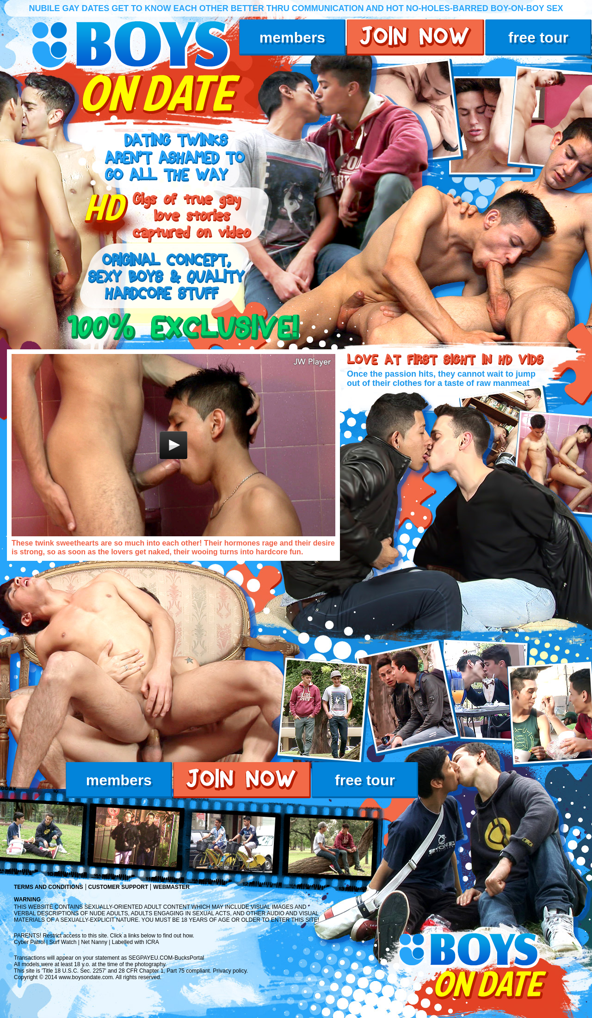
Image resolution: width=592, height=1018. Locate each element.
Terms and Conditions (48, 887)
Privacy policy (229, 971)
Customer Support (118, 887)
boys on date (137, 67)
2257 (99, 971)
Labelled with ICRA (135, 942)
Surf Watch (63, 942)
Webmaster (171, 887)
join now (415, 37)
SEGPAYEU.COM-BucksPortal (166, 958)
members (292, 37)
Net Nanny (94, 942)
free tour (538, 37)
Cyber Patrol (29, 942)
